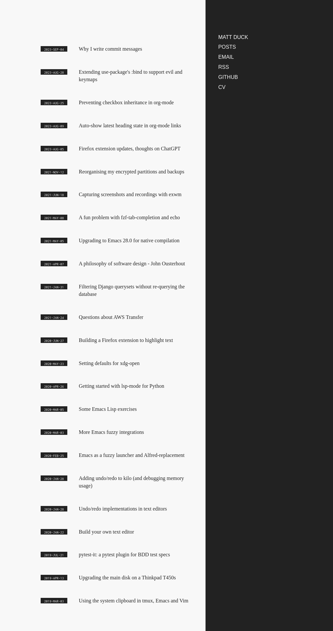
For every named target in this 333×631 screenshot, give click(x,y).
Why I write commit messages (110, 49)
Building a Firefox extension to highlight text (126, 340)
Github (228, 77)
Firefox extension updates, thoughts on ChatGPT (129, 148)
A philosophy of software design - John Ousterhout (132, 263)
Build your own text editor (106, 532)
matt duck (233, 37)
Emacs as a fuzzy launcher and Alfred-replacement (131, 455)
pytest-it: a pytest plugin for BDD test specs (124, 554)
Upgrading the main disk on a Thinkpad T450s (127, 577)
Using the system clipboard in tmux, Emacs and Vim (133, 600)
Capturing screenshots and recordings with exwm (130, 194)
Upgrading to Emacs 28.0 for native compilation (129, 240)
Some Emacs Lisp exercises (108, 409)
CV (221, 87)
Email (226, 57)
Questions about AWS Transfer (111, 317)
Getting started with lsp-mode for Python (121, 386)
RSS (223, 67)
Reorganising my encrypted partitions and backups (131, 171)
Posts (227, 47)
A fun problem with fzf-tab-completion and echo (129, 217)
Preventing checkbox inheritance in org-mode (126, 102)
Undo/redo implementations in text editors (123, 508)
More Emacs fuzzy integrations (111, 432)
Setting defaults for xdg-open (109, 363)
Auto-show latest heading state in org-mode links (130, 125)
